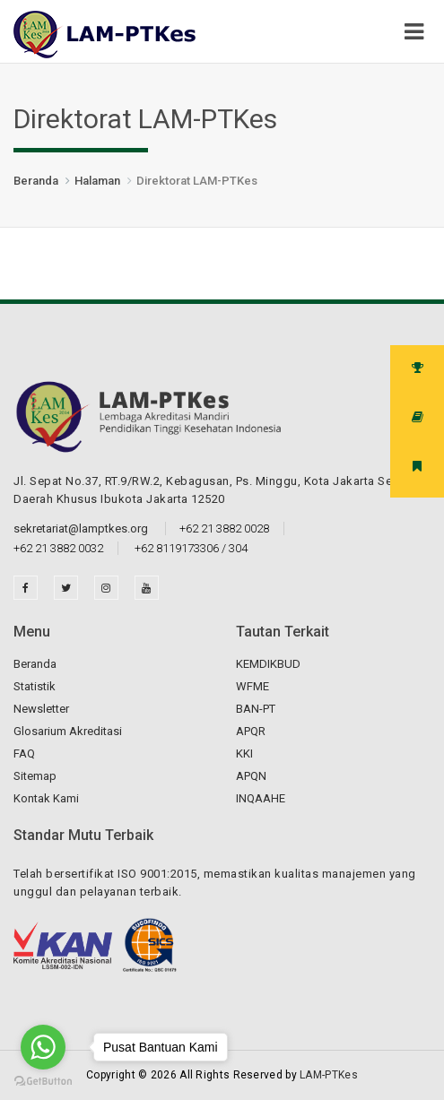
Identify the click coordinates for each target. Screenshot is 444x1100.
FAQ (24, 753)
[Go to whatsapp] (43, 1047)
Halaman (97, 180)
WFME (252, 686)
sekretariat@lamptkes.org (82, 528)
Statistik (34, 686)
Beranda (35, 180)
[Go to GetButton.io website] (43, 1081)
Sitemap (35, 776)
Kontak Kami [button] (46, 798)
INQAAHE (260, 798)
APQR (251, 731)
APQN (251, 776)
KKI (244, 753)
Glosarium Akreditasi (67, 731)
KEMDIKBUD (268, 664)
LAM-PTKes (329, 1075)
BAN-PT (255, 708)
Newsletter (41, 708)
